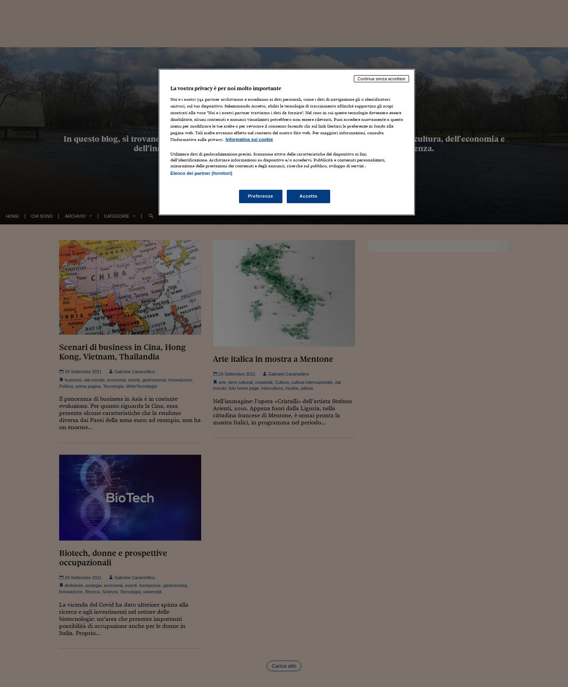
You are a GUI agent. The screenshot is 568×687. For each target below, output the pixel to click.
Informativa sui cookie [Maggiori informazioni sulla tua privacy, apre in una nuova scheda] (249, 139)
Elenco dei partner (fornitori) (201, 173)
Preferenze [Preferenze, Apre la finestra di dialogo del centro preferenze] (260, 196)
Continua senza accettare (381, 78)
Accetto (308, 196)
